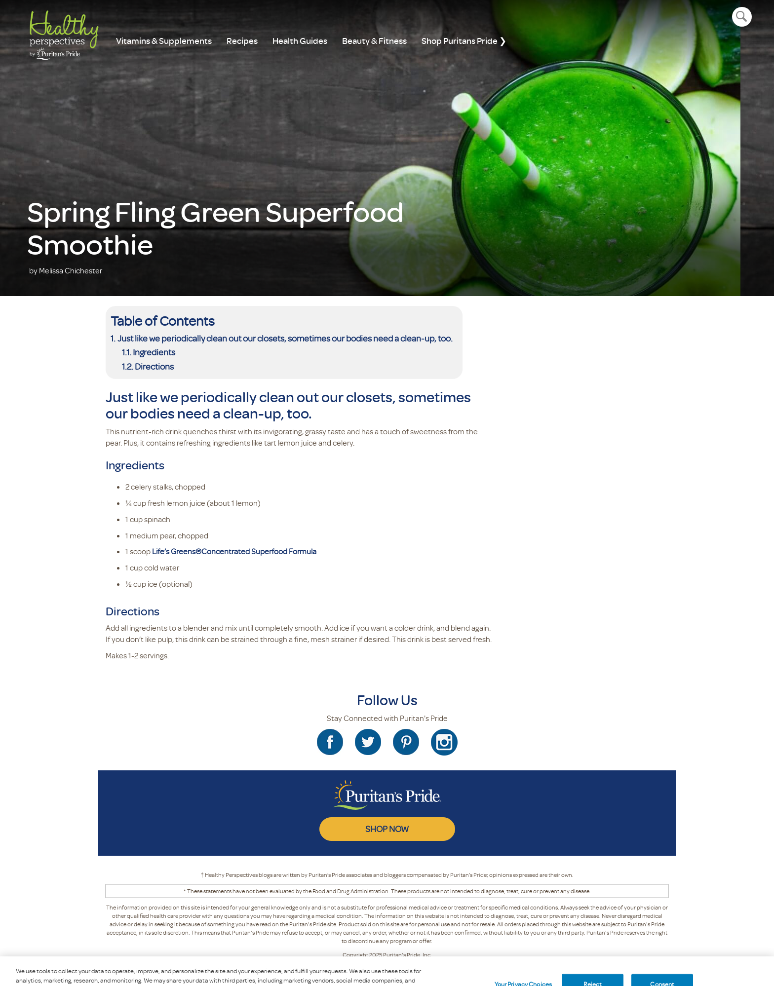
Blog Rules (432, 968)
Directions (154, 366)
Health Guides (299, 40)
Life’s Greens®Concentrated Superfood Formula (234, 551)
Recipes (242, 40)
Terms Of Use (391, 968)
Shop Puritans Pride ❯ (464, 40)
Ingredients (154, 351)
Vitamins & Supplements (164, 40)
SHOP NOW (387, 828)
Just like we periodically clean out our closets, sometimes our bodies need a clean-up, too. (285, 338)
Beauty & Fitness (374, 40)
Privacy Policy (347, 968)
